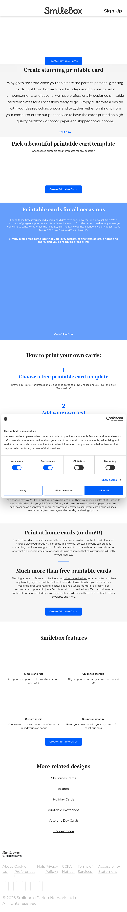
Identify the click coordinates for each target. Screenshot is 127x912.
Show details (109, 479)
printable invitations (75, 580)
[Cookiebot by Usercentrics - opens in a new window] (108, 418)
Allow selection (63, 490)
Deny (23, 490)
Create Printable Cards (63, 60)
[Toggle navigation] (3, 9)
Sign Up (113, 11)
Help (41, 868)
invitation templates (86, 583)
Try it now (65, 132)
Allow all (104, 490)
